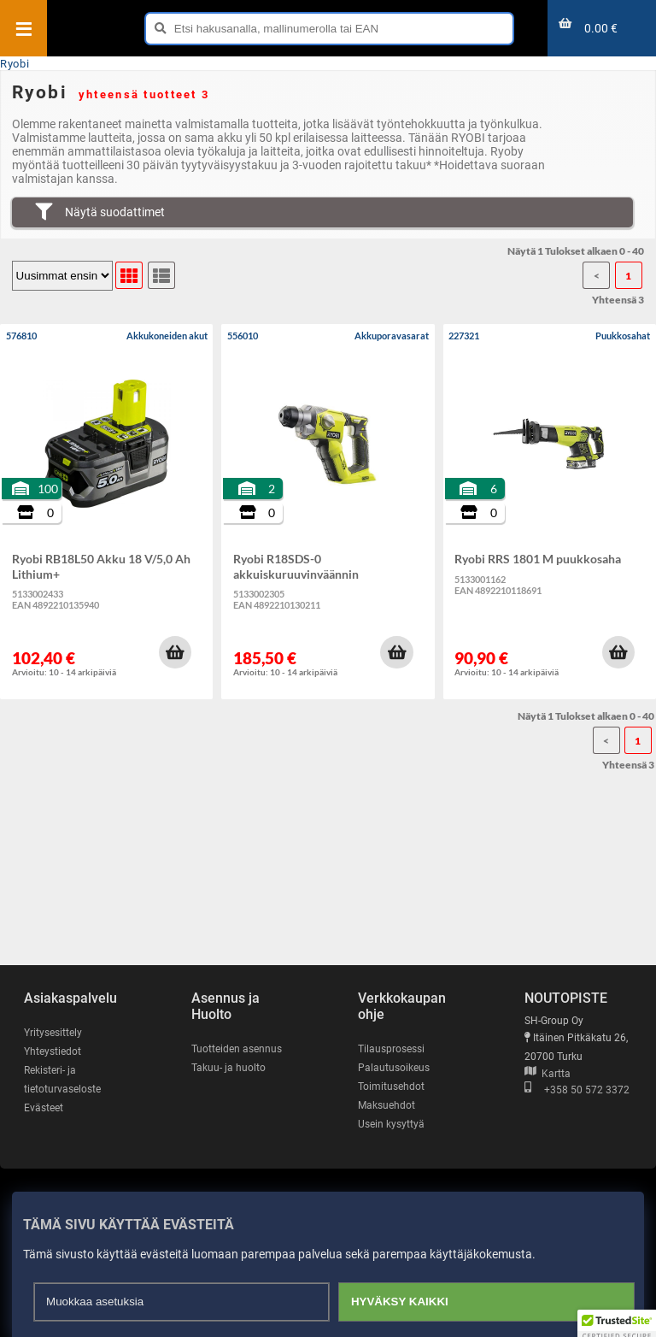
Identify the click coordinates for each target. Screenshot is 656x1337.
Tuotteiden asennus (236, 1049)
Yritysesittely (53, 1033)
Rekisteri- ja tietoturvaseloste (62, 1079)
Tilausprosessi (391, 1049)
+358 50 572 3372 (577, 1090)
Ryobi (14, 63)
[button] (175, 652)
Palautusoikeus (394, 1068)
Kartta (547, 1073)
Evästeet (43, 1108)
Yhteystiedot (52, 1051)
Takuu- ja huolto (228, 1068)
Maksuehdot (386, 1105)
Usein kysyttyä (391, 1124)
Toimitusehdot (391, 1087)
